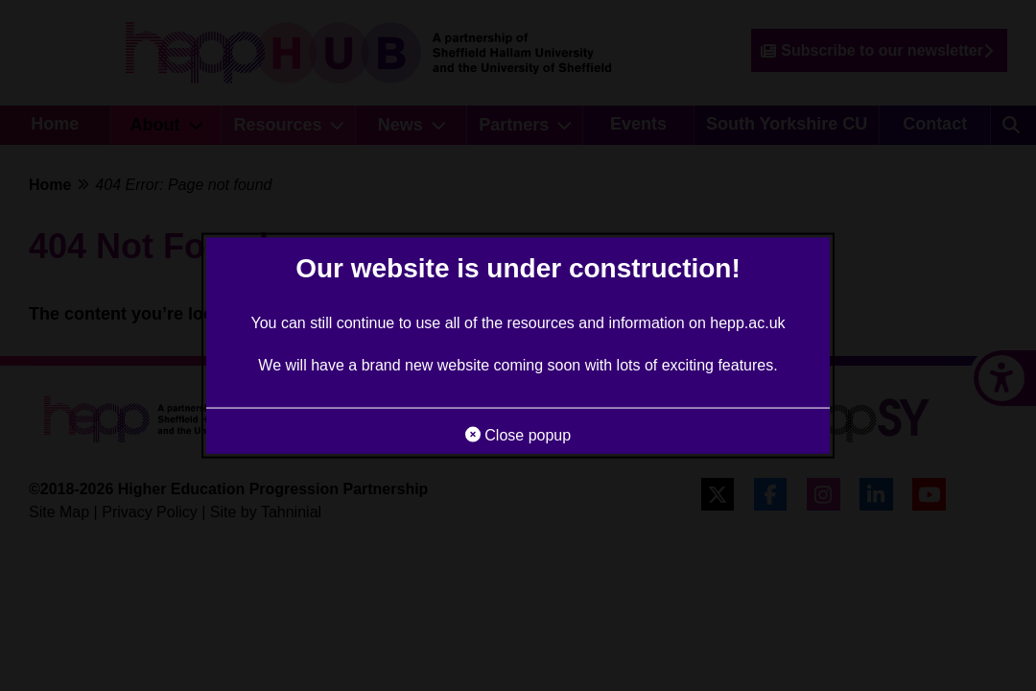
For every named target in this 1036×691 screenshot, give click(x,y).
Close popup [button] (518, 434)
